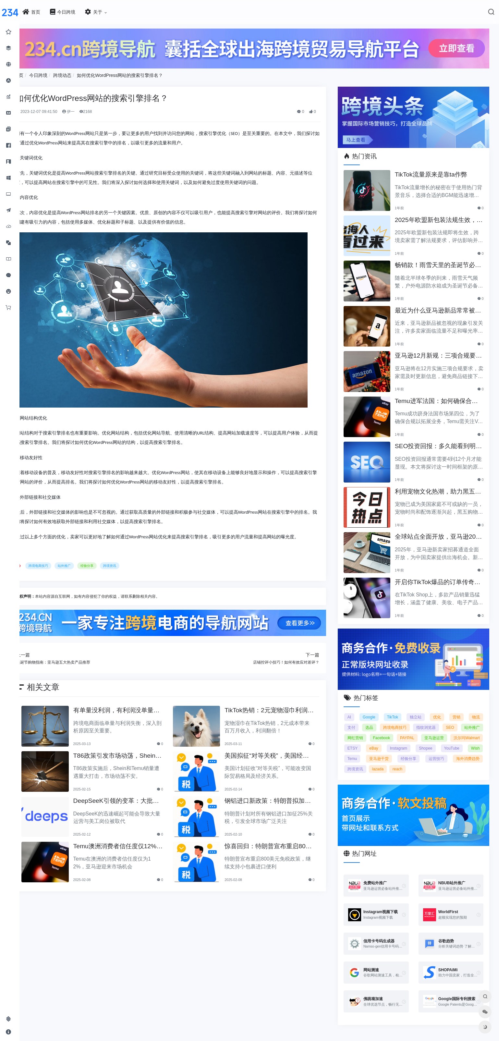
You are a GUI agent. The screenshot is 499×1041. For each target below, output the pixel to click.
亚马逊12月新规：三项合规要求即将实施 (439, 352)
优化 (439, 710)
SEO (475, 720)
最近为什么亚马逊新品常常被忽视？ (439, 307)
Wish (388, 751)
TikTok (396, 710)
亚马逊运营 (470, 731)
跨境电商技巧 (58, 564)
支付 (358, 720)
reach (461, 762)
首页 (38, 73)
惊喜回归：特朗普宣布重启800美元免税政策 (278, 844)
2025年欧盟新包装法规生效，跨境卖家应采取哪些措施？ (440, 216)
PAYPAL (442, 731)
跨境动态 (82, 73)
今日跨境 (58, 73)
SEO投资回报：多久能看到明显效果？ (439, 442)
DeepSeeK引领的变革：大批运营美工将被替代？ (130, 798)
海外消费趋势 (390, 762)
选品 (380, 720)
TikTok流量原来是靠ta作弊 (435, 170)
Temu (411, 751)
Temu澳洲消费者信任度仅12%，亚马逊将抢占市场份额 (129, 844)
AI (356, 710)
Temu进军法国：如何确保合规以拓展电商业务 (440, 397)
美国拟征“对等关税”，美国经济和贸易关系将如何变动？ (278, 753)
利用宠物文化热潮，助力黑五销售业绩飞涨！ (439, 488)
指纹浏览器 (447, 720)
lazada (441, 762)
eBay (419, 741)
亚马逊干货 (440, 751)
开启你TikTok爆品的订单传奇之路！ (439, 578)
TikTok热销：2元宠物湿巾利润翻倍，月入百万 (277, 708)
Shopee (473, 741)
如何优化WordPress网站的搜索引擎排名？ (140, 73)
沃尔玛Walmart (367, 741)
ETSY (398, 741)
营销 (457, 710)
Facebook (415, 731)
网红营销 (388, 731)
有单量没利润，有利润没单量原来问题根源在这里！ (131, 708)
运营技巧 (362, 762)
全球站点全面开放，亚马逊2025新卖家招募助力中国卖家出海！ (439, 533)
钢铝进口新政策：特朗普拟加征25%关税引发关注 (276, 798)
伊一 (88, 110)
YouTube (361, 751)
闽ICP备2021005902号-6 (288, 1038)
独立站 (419, 710)
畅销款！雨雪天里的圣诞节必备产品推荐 (439, 261)
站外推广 (84, 564)
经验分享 (107, 564)
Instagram (445, 741)
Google (374, 710)
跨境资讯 (129, 564)
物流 (476, 710)
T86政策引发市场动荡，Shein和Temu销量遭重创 (132, 753)
